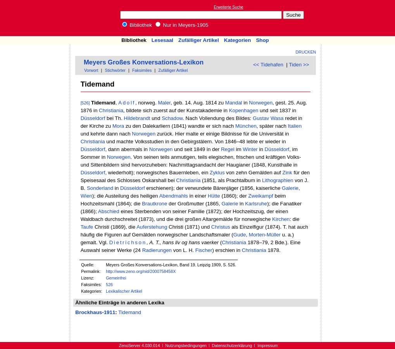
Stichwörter (115, 70)
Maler (164, 103)
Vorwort (91, 70)
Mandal (233, 103)
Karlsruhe (256, 204)
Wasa (277, 118)
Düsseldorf (93, 118)
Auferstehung (151, 227)
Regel (228, 149)
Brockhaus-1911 (95, 312)
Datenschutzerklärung (232, 345)
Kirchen (281, 219)
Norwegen (261, 103)
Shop (262, 40)
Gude (239, 235)
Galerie (290, 188)
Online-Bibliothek (37, 18)
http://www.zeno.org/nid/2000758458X (141, 271)
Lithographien (277, 180)
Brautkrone (154, 204)
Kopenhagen (244, 110)
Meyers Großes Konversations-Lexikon (144, 62)
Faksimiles (142, 70)
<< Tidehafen (268, 65)
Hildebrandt (137, 118)
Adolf (126, 103)
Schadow (172, 118)
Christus (220, 227)
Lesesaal (162, 40)
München (246, 126)
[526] (85, 103)
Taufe (87, 227)
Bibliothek (137, 25)
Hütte (214, 196)
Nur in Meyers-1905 (182, 25)
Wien (86, 196)
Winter (250, 149)
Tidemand (129, 312)
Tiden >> (299, 65)
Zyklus (217, 172)
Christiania (111, 110)
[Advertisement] (359, 17)
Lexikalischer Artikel (124, 291)
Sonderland (100, 188)
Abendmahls (173, 196)
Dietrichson (128, 242)
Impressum (267, 345)
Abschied (108, 211)
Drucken (306, 52)
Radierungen (157, 250)
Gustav (261, 118)
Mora (118, 126)
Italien (295, 126)
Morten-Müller (265, 235)
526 (109, 284)
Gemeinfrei (116, 278)
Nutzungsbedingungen (186, 345)
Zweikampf (260, 196)
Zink (287, 172)
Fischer (203, 250)
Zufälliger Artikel (198, 40)
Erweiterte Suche (228, 7)
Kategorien (237, 40)
